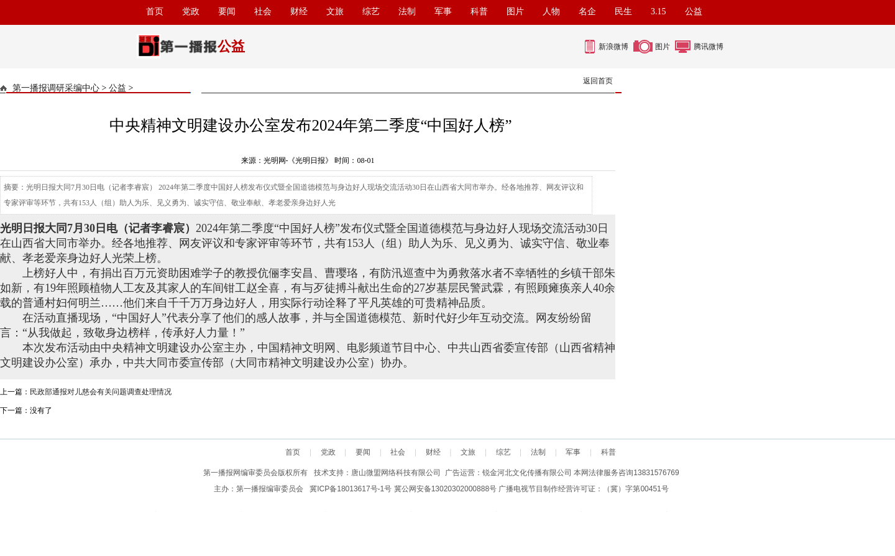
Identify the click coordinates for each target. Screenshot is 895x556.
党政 (191, 11)
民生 (623, 11)
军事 (443, 11)
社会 (263, 11)
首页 (154, 11)
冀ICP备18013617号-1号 (351, 488)
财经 (299, 11)
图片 (515, 11)
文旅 (335, 11)
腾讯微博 (708, 46)
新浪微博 (613, 46)
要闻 (227, 11)
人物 (551, 11)
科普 (479, 11)
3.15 (658, 11)
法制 (407, 11)
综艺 (371, 11)
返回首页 (598, 80)
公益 (693, 11)
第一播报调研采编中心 (55, 88)
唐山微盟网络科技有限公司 (396, 472)
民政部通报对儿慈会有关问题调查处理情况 (101, 391)
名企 (587, 11)
